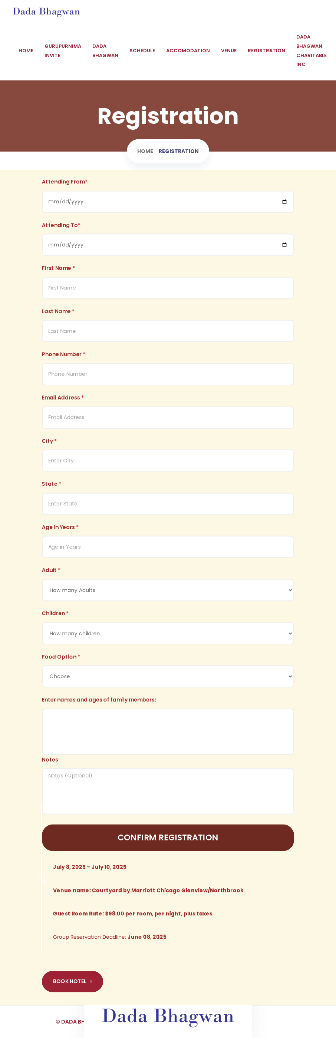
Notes (50, 753)
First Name (58, 276)
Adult (51, 570)
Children (55, 612)
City (49, 444)
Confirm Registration (168, 829)
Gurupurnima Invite (63, 51)
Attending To (61, 234)
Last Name (58, 318)
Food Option (61, 653)
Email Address (63, 402)
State (51, 486)
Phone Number (63, 360)
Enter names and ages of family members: (99, 695)
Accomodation (188, 50)
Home (26, 50)
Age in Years (60, 528)
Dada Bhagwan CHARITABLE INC (311, 50)
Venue (229, 50)
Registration (266, 50)
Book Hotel (72, 969)
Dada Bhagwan (105, 51)
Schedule (142, 50)
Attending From (65, 192)
